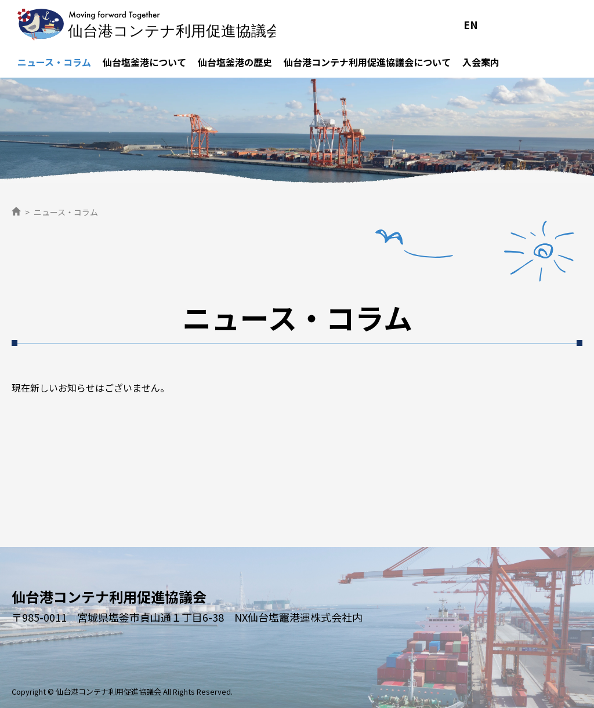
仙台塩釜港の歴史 (235, 62)
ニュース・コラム (54, 62)
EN (470, 24)
